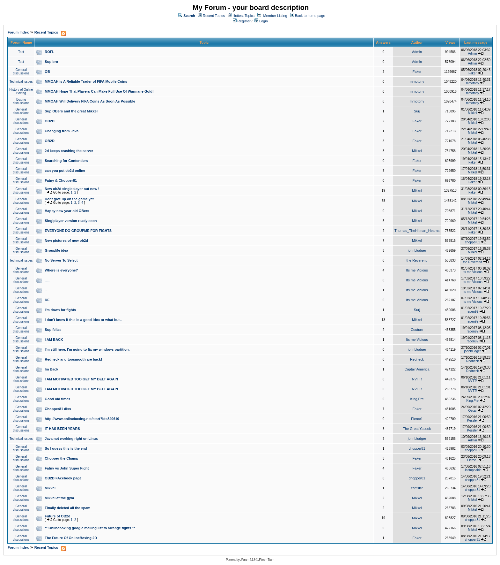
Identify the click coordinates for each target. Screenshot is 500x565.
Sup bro (51, 62)
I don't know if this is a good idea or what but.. (83, 320)
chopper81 (472, 242)
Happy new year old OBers (67, 211)
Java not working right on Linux (71, 438)
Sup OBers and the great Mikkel (71, 111)
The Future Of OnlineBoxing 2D (71, 538)
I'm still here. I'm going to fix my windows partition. (87, 349)
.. (46, 290)
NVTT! (417, 379)
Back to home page (310, 16)
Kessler (472, 420)
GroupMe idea (56, 250)
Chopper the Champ (61, 458)
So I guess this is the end (66, 448)
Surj (417, 111)
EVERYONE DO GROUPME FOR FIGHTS (78, 231)
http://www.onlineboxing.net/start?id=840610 (82, 419)
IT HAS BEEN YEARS (62, 429)
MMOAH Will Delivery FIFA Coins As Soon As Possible (90, 101)
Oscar (472, 410)
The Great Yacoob (417, 429)
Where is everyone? (61, 270)
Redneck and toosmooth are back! (73, 359)
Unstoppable (473, 470)
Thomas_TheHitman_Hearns (416, 231)
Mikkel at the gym (59, 498)
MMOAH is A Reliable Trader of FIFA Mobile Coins (86, 81)
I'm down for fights (60, 310)
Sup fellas (53, 330)
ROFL (49, 52)
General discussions (21, 71)
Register (242, 21)
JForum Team (266, 559)
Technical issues (21, 81)
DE (47, 300)
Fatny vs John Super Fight (67, 468)
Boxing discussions (21, 101)
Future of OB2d (57, 516)
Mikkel (472, 113)
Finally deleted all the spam (67, 508)
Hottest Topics (243, 16)
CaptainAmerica (416, 369)
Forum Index (18, 32)
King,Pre (417, 399)
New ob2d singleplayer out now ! (72, 189)
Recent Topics (214, 16)
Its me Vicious (417, 270)
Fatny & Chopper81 (61, 180)
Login (261, 21)
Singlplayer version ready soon (71, 221)
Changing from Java (61, 131)
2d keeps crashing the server (69, 151)
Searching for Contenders (66, 161)
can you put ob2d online (65, 170)
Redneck (417, 359)
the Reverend (417, 260)
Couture (417, 330)
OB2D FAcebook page (63, 478)
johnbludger (417, 250)
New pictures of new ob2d (66, 240)
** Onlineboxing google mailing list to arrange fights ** (90, 528)
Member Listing (275, 16)
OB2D (50, 121)
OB (47, 71)
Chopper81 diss (58, 409)
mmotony (417, 81)
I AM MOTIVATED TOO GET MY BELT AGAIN (81, 379)
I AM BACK (54, 339)
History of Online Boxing (21, 91)
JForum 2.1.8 (247, 559)
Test (21, 52)
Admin (417, 52)
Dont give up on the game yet (69, 199)
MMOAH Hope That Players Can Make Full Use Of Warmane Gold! (99, 91)
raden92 (472, 311)
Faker (417, 71)
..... (47, 280)
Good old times (57, 399)
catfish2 (417, 488)
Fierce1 (417, 419)
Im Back (51, 369)
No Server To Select (61, 260)
